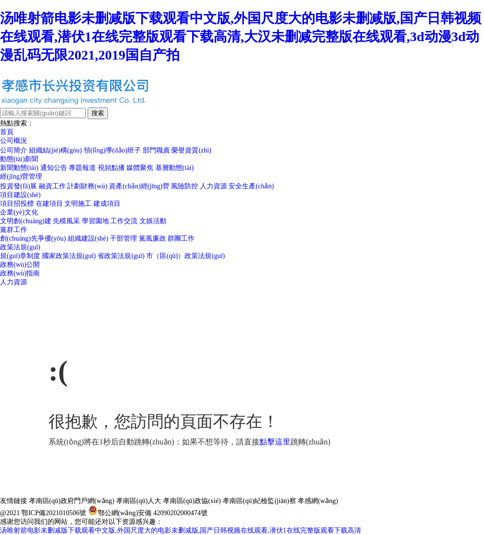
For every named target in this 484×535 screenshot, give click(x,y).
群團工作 (181, 238)
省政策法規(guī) (120, 256)
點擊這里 (274, 442)
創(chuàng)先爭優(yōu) (33, 238)
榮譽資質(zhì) (191, 150)
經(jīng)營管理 (21, 176)
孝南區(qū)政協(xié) (192, 500)
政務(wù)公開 (20, 264)
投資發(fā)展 (18, 186)
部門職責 (156, 150)
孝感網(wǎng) (318, 500)
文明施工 (77, 203)
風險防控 (184, 186)
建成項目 (107, 203)
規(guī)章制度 (20, 256)
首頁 (7, 132)
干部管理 (123, 238)
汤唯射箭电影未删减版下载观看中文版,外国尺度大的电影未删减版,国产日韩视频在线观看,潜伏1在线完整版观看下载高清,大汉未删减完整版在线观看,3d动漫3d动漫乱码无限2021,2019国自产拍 (240, 36)
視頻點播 (111, 167)
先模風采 (66, 221)
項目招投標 (17, 203)
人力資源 (213, 186)
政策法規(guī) (20, 247)
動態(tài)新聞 (19, 159)
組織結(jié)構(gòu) (55, 150)
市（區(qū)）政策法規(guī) (185, 256)
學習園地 (95, 221)
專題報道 (82, 167)
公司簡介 (13, 150)
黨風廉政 (152, 238)
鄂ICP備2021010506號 (53, 513)
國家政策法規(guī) (69, 256)
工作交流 (123, 221)
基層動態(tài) (174, 167)
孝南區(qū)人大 (138, 500)
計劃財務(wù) (87, 186)
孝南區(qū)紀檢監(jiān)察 (259, 500)
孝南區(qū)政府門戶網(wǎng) (72, 500)
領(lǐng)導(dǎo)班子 (112, 150)
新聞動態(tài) (19, 167)
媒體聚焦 (139, 167)
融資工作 (52, 186)
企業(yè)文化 (19, 212)
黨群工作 (13, 229)
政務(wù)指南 (20, 273)
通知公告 (53, 167)
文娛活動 (152, 221)
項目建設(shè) (20, 195)
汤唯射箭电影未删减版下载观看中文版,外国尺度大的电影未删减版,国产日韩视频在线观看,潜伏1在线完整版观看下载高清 (180, 530)
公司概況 (13, 140)
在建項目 (49, 203)
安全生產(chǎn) (251, 186)
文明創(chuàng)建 (25, 221)
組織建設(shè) (88, 238)
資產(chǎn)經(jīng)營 (139, 186)
